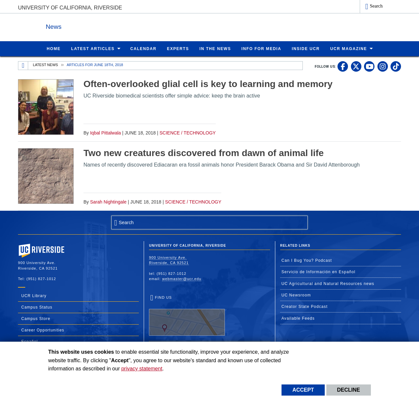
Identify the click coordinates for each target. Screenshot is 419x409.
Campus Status (36, 307)
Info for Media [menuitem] (262, 48)
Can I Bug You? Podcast (307, 260)
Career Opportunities (42, 330)
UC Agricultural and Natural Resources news (328, 283)
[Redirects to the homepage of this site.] (23, 65)
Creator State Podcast (305, 306)
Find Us (187, 315)
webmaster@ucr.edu (181, 278)
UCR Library (33, 295)
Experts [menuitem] (178, 48)
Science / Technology (187, 132)
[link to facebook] (342, 66)
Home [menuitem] (54, 48)
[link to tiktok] (396, 66)
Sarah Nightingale (108, 201)
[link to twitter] (356, 66)
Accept (303, 390)
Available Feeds (298, 318)
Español (29, 341)
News (90, 25)
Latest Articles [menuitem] (93, 48)
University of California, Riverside (70, 7)
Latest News (45, 64)
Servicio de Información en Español (318, 271)
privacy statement (141, 368)
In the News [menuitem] (215, 48)
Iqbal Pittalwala (105, 132)
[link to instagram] (382, 66)
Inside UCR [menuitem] (305, 48)
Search (376, 6)
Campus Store (35, 318)
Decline (348, 390)
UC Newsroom (296, 295)
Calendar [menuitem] (143, 48)
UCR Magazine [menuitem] (348, 48)
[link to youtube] (369, 66)
